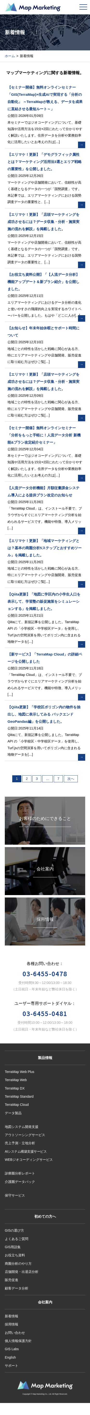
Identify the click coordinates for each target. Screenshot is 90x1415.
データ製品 (13, 1113)
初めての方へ (45, 1216)
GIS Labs (12, 1349)
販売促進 (11, 1280)
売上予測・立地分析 (20, 1143)
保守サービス (15, 1195)
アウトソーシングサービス (25, 1135)
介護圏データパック (20, 1182)
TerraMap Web (16, 1080)
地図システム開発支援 (21, 1127)
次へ (70, 779)
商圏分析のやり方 (18, 1263)
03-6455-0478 (45, 973)
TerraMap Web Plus (19, 1072)
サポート (11, 1365)
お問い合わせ (15, 1333)
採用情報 (11, 1324)
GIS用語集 (13, 1247)
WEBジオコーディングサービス (29, 1160)
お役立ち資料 (15, 1255)
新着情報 (11, 1316)
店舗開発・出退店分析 (21, 1272)
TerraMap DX (14, 1088)
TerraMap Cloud (17, 1105)
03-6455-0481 (45, 1013)
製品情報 (45, 1058)
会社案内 (45, 1302)
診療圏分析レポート (20, 1173)
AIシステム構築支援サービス (26, 1151)
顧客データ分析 (16, 1288)
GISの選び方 (14, 1230)
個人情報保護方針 (18, 1341)
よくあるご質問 (16, 1239)
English (10, 1357)
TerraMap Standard (19, 1096)
